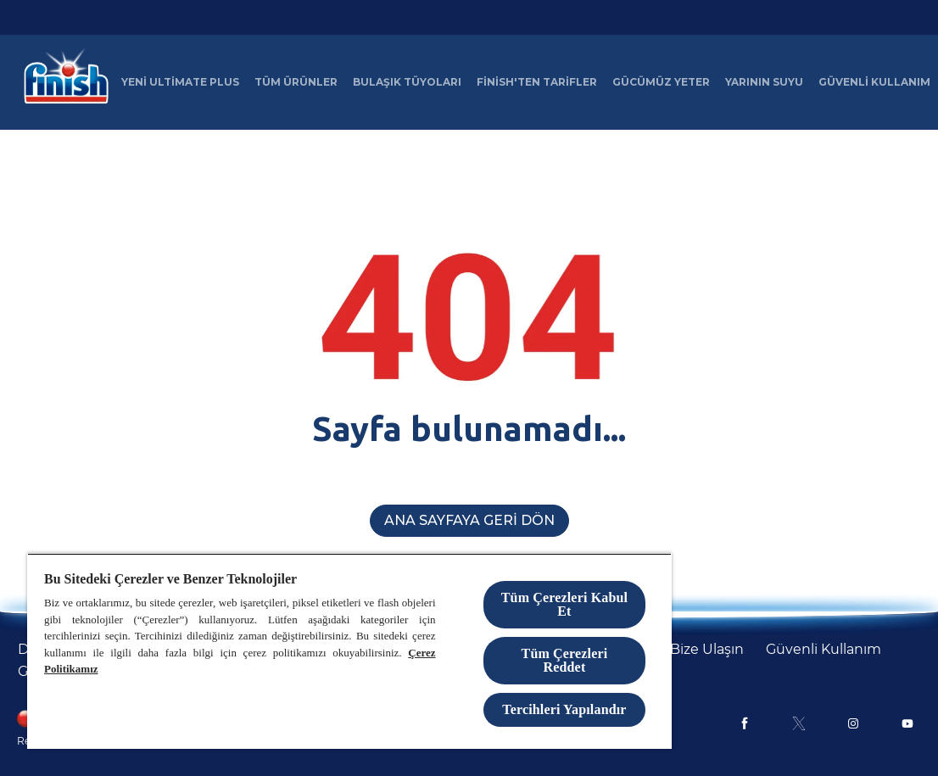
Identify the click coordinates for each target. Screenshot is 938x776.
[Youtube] (907, 723)
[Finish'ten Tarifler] (537, 82)
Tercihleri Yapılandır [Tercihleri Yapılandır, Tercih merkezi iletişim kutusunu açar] (564, 709)
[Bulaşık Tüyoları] (407, 82)
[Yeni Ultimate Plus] (180, 82)
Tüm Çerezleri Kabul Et (564, 604)
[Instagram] (853, 723)
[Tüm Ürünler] (296, 82)
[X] (798, 723)
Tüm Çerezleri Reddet (565, 660)
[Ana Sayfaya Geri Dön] (469, 521)
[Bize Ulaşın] (707, 650)
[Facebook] (744, 723)
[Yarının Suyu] (764, 82)
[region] (349, 651)
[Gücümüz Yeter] (661, 82)
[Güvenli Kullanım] (874, 82)
